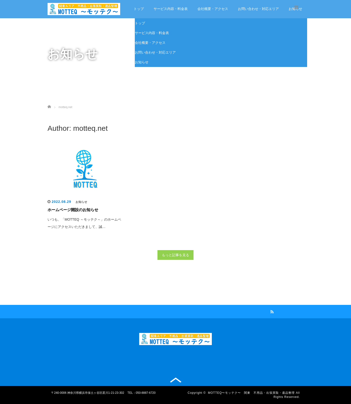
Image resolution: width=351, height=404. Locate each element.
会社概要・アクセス (212, 9)
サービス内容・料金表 (171, 9)
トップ (139, 9)
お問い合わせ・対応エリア (258, 9)
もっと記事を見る (175, 255)
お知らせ (141, 62)
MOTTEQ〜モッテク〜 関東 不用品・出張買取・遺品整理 (251, 393)
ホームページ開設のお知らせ (73, 210)
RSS (271, 311)
